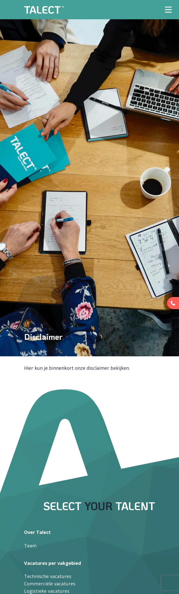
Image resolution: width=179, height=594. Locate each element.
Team (30, 546)
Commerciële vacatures (49, 584)
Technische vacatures (47, 576)
